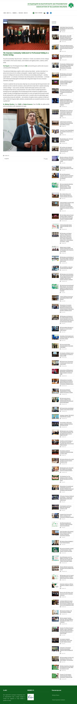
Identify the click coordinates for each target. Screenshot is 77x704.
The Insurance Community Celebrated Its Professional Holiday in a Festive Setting (66, 443)
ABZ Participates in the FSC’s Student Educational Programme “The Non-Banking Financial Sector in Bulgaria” (67, 564)
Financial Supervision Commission (58, 684)
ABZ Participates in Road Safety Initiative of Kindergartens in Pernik (66, 164)
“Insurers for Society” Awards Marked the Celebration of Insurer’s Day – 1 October (67, 129)
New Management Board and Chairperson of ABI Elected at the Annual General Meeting (66, 512)
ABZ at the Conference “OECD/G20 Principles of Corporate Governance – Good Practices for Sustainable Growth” (67, 156)
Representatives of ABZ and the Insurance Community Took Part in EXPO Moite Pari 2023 (66, 415)
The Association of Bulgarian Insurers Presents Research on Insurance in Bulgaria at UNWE (66, 347)
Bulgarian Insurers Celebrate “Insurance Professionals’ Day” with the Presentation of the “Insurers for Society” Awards (66, 244)
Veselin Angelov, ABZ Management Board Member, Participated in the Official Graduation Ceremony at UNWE (66, 364)
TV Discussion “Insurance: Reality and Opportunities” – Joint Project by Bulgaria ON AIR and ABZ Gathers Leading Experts (67, 486)
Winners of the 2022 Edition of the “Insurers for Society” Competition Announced (66, 580)
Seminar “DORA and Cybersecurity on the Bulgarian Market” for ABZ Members (66, 292)
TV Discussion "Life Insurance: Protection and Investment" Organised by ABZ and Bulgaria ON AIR (66, 635)
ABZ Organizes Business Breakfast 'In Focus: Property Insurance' (66, 529)
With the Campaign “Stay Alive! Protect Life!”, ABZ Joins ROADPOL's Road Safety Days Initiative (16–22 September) (66, 606)
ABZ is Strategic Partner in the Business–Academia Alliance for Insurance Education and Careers (66, 192)
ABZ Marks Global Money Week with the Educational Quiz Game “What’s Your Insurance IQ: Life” (66, 652)
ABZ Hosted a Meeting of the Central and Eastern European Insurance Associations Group (67, 451)
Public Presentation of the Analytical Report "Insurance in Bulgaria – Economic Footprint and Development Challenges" (66, 521)
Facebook (46, 158)
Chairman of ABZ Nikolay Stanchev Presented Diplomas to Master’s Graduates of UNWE (66, 81)
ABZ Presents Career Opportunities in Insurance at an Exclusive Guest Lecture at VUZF (66, 355)
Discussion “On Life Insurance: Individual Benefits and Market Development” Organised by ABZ (66, 661)
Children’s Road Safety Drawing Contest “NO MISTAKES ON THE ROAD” (66, 222)
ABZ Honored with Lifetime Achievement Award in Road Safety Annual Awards (66, 339)
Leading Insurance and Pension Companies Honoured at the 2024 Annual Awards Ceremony (66, 121)
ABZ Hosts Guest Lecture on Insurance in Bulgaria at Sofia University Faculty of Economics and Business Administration (66, 392)
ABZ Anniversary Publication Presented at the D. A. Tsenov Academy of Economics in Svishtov (66, 383)
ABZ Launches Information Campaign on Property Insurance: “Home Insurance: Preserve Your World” (66, 537)
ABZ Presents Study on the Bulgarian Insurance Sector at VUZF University (66, 400)
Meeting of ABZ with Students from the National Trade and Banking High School (66, 555)
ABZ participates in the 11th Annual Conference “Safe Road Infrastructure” (66, 138)
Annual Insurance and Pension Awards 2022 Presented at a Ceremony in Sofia (65, 495)
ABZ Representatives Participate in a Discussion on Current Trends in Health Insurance (66, 322)
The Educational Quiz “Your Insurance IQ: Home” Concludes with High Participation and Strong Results (67, 468)
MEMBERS (15, 12)
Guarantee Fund (55, 689)
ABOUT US (9, 12)
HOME (5, 12)
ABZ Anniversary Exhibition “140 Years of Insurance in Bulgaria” (66, 597)
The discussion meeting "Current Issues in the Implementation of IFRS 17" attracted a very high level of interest (67, 90)
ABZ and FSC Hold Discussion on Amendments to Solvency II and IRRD (66, 56)
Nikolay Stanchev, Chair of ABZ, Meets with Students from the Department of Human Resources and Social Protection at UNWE (66, 37)
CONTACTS (26, 12)
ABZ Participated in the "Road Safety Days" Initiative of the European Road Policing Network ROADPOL (66, 459)
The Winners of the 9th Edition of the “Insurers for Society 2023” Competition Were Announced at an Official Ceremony (67, 433)
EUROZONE (21, 12)
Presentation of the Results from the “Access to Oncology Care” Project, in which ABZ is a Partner (67, 330)
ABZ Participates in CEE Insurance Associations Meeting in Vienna (66, 73)
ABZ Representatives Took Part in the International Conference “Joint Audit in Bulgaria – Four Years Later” (67, 644)
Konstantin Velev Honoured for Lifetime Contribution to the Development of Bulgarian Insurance (67, 504)
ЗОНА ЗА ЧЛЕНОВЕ (37, 13)
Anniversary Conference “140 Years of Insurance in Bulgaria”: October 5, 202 (66, 572)
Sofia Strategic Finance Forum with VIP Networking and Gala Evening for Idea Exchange (67, 28)
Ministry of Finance (55, 680)
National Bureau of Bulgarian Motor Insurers (60, 693)
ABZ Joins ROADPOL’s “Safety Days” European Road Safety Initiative (66, 262)
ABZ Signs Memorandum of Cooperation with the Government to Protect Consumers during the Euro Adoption (66, 173)
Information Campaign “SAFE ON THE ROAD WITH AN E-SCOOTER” (66, 407)
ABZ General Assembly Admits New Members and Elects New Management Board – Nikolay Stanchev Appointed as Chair (66, 182)
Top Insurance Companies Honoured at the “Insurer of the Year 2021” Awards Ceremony (67, 626)
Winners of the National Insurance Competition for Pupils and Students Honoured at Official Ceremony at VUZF (67, 47)
